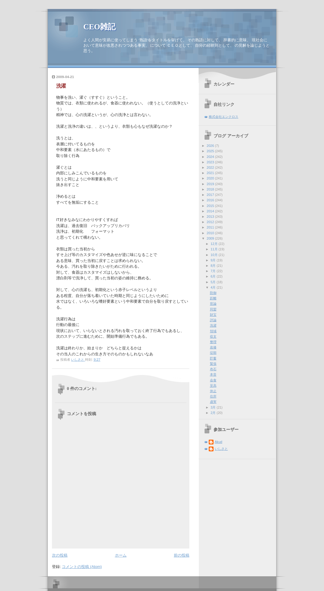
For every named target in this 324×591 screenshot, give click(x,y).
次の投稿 (59, 555)
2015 (211, 206)
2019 (211, 184)
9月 (213, 260)
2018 (211, 189)
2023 (211, 162)
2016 (211, 200)
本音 (213, 374)
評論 (213, 320)
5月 (213, 282)
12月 (214, 244)
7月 (213, 271)
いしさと (221, 448)
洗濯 (213, 325)
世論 (213, 303)
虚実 (213, 401)
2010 (211, 233)
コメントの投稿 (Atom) (82, 566)
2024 (211, 157)
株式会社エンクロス (223, 116)
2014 (211, 211)
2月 (213, 413)
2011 (211, 227)
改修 (213, 347)
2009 (211, 238)
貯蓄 (213, 358)
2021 (211, 173)
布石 (213, 369)
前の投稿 (181, 555)
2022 (211, 167)
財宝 (213, 314)
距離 (213, 298)
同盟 (213, 309)
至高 (213, 385)
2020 (211, 178)
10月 (214, 255)
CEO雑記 (99, 26)
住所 (213, 396)
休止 (213, 391)
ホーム (121, 555)
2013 (211, 216)
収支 (213, 336)
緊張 (213, 363)
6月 (213, 276)
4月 (213, 287)
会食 (213, 380)
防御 (213, 293)
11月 (214, 249)
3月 (213, 407)
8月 (213, 265)
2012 (211, 222)
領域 (213, 331)
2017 (211, 195)
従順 (213, 352)
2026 (211, 145)
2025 (211, 151)
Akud (218, 442)
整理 (213, 342)
